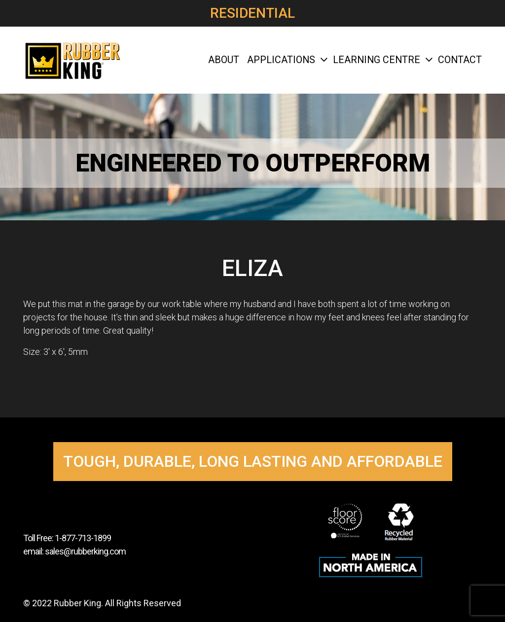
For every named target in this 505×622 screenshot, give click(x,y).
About (223, 60)
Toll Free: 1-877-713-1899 (67, 538)
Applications (286, 60)
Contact (460, 60)
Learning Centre (381, 60)
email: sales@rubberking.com (74, 551)
